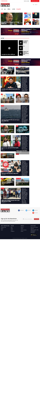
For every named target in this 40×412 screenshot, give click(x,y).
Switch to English (26, 0)
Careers (22, 228)
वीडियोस (9, 9)
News (12, 227)
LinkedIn (35, 210)
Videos (12, 228)
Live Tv (12, 229)
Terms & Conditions (24, 229)
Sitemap (22, 231)
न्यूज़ (5, 9)
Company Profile (3, 227)
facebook (21, 210)
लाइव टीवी (18, 9)
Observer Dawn (35, 32)
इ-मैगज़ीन (13, 9)
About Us (22, 227)
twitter (28, 210)
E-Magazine (12, 231)
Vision (2, 229)
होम (2, 9)
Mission (2, 228)
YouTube (35, 213)
